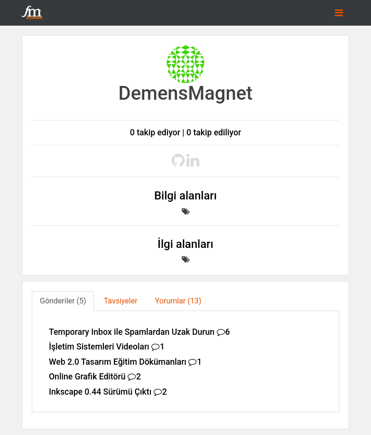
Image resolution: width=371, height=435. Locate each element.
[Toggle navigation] (339, 13)
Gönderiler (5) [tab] (63, 300)
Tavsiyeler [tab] (121, 300)
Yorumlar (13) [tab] (178, 300)
